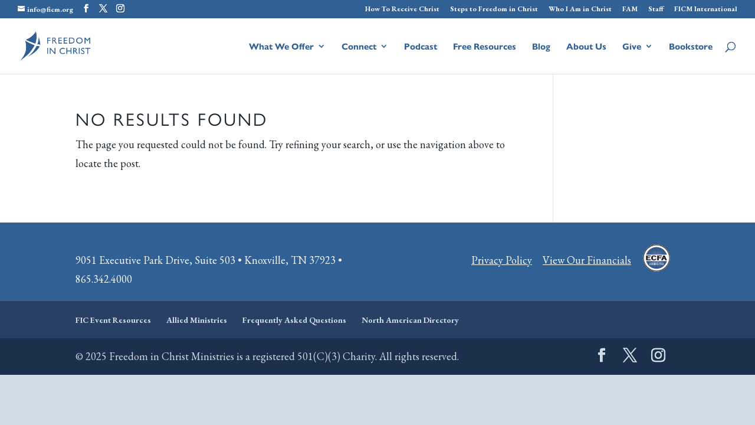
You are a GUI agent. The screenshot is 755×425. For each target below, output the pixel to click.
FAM (630, 9)
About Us (586, 47)
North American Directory (410, 320)
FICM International (705, 9)
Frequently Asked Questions (294, 320)
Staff (656, 9)
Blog (541, 47)
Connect (359, 47)
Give (631, 47)
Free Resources (484, 47)
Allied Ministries (196, 320)
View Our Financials (587, 260)
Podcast (420, 47)
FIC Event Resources (113, 320)
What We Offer (281, 47)
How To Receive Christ (402, 9)
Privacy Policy (501, 260)
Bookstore (691, 47)
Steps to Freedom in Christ (494, 9)
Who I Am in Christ (580, 9)
